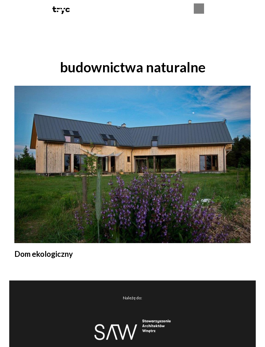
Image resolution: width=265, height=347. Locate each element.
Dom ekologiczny (43, 254)
